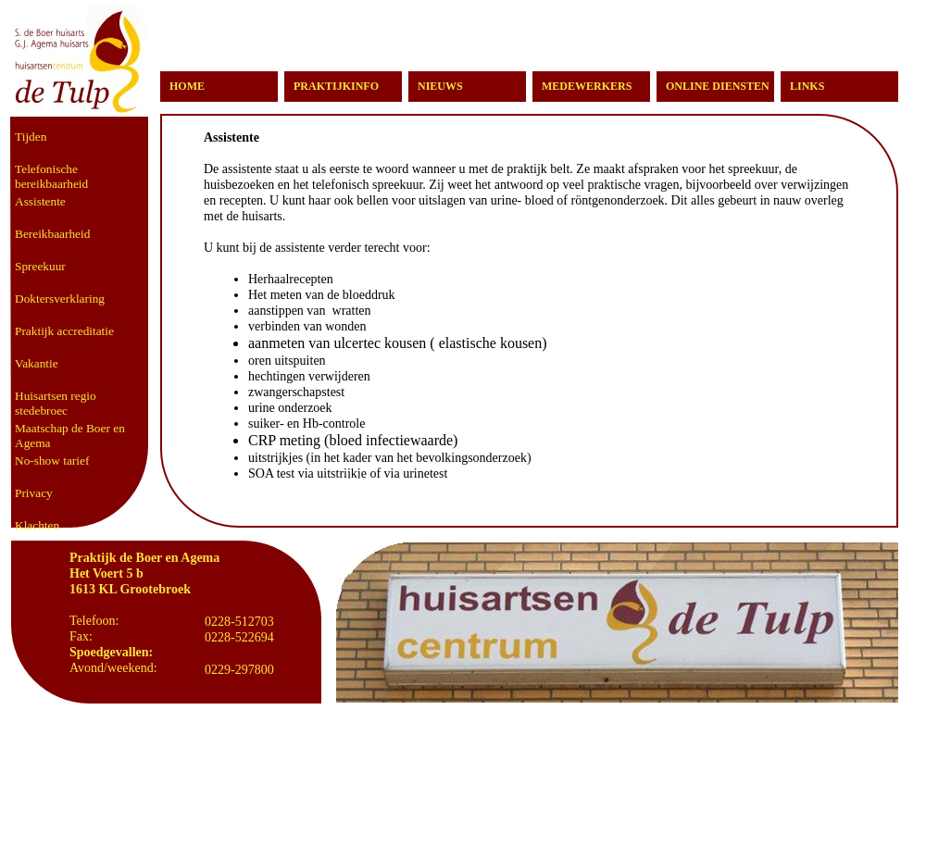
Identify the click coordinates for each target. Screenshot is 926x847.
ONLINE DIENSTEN (718, 86)
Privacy (34, 493)
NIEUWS (440, 86)
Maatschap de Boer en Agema (70, 435)
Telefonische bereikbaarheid (51, 176)
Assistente (40, 201)
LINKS (807, 86)
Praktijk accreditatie (64, 331)
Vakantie (36, 363)
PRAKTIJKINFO (336, 86)
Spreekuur (40, 266)
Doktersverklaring (60, 298)
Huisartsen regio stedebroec (55, 403)
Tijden (30, 136)
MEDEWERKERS (587, 86)
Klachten (37, 525)
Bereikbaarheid (52, 234)
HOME (187, 86)
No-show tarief (52, 460)
